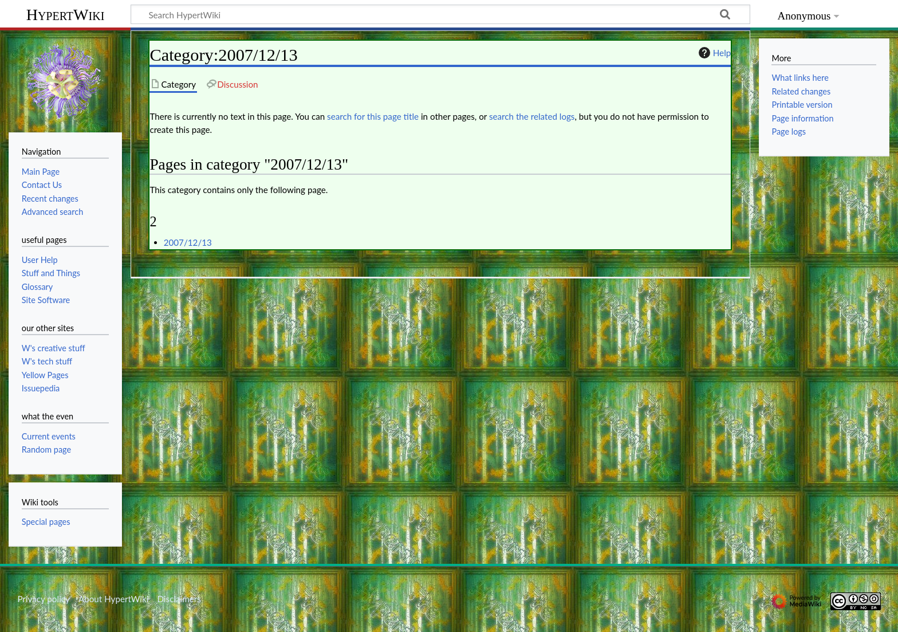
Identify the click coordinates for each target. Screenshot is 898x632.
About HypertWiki (113, 599)
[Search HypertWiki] (440, 14)
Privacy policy (43, 599)
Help (713, 52)
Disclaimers (179, 599)
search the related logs (532, 116)
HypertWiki (65, 14)
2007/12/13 (188, 242)
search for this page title (373, 116)
